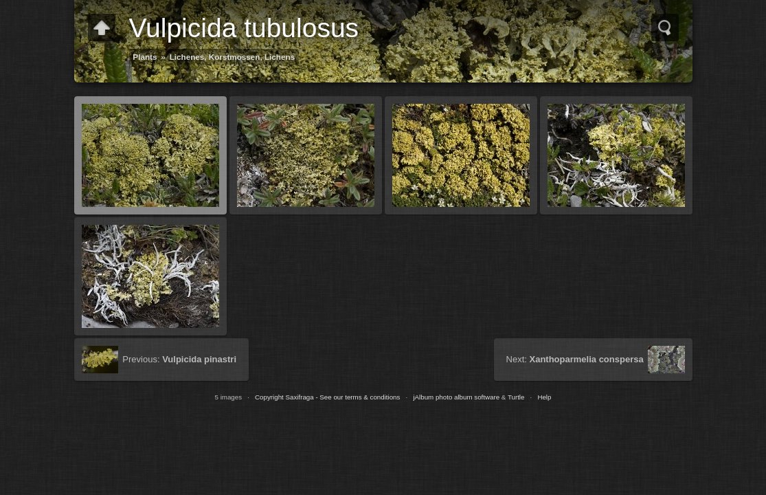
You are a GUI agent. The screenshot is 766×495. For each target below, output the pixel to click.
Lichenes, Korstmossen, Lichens (232, 56)
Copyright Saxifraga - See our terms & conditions (327, 397)
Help (544, 397)
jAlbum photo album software (456, 397)
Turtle (516, 397)
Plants (145, 56)
